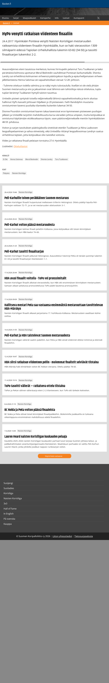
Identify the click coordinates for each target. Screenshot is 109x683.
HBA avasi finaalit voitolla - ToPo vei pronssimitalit (35, 278)
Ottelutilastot (20, 146)
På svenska (9, 518)
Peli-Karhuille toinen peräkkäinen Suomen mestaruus (36, 198)
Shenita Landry (46, 159)
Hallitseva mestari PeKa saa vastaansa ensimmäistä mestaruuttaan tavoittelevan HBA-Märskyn (53, 307)
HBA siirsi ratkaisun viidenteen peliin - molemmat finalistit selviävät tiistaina (51, 362)
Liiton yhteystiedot (62, 536)
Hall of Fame (10, 508)
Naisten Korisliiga (19, 173)
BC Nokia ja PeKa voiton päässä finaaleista (29, 409)
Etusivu (5, 18)
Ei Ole (5, 159)
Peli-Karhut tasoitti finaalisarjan (24, 251)
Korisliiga (8, 493)
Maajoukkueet (29, 18)
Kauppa (8, 523)
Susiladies (9, 488)
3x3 (5, 503)
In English (9, 513)
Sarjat (16, 18)
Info (56, 18)
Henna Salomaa (16, 159)
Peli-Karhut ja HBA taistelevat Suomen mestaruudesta (37, 335)
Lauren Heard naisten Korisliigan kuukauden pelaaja (35, 436)
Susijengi (8, 483)
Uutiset (66, 18)
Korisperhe (45, 18)
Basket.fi (6, 23)
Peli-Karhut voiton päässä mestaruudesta (29, 224)
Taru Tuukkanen (61, 159)
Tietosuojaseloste (83, 536)
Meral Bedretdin (31, 159)
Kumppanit (79, 18)
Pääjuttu (6, 173)
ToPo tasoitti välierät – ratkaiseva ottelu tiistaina (34, 386)
